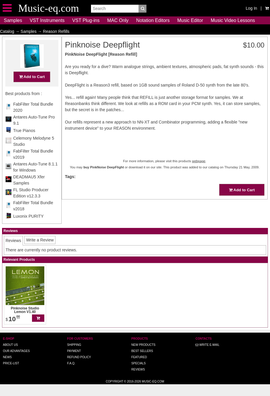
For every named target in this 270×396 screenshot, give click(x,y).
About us (10, 356)
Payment (74, 362)
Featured (139, 368)
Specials (138, 374)
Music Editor (190, 20)
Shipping (74, 356)
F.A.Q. (71, 374)
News (7, 368)
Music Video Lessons (233, 20)
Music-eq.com (153, 393)
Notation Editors (153, 20)
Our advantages (16, 362)
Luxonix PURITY (28, 227)
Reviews (138, 381)
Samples (13, 20)
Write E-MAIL (207, 356)
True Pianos (24, 142)
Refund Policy (79, 368)
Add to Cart (32, 88)
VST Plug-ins (85, 20)
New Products (143, 356)
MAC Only (118, 20)
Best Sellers (142, 362)
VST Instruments (47, 20)
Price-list (11, 374)
